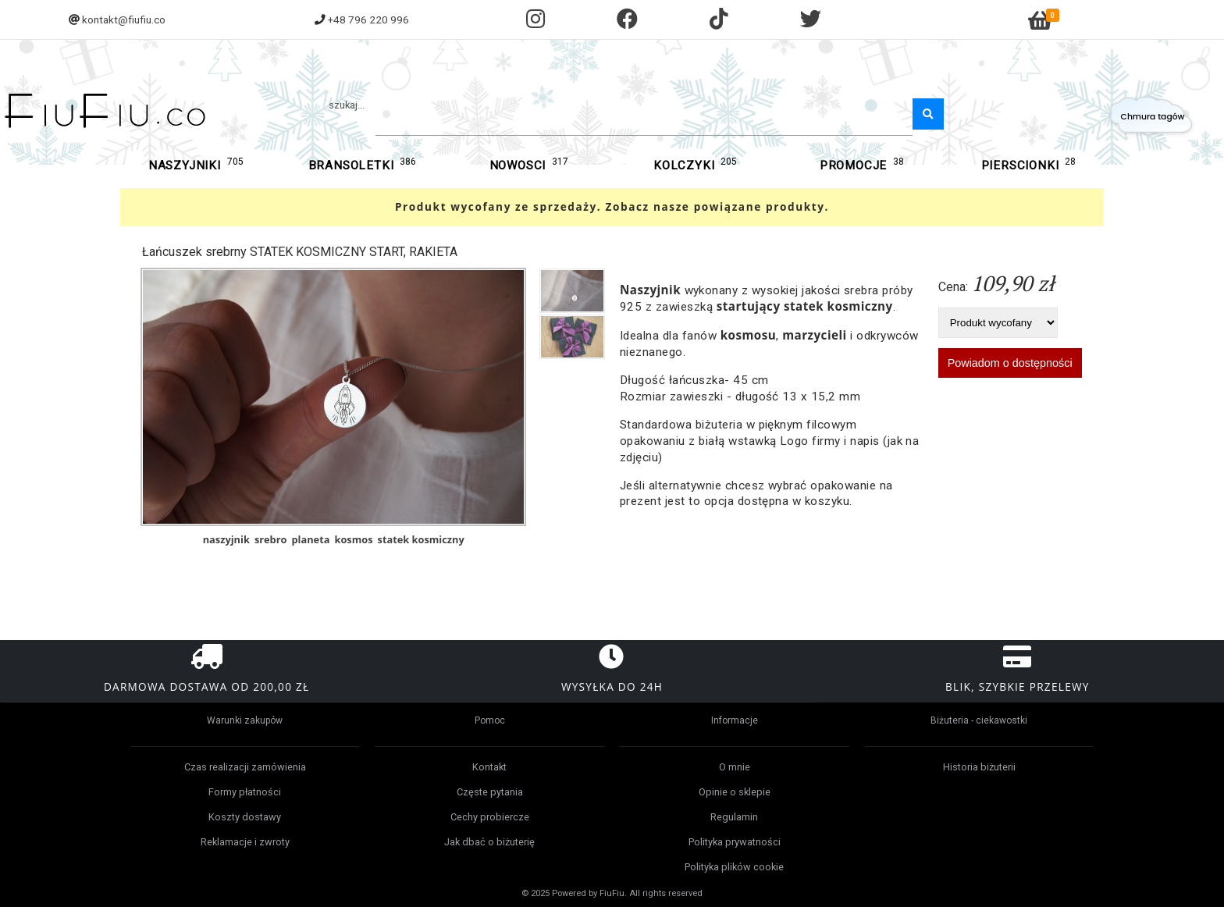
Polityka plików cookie (734, 867)
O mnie (734, 767)
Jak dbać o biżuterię (489, 842)
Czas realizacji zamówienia (245, 767)
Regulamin (734, 817)
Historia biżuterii (979, 767)
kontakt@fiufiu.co (123, 19)
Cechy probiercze (489, 817)
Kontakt (489, 767)
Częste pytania (490, 792)
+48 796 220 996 (368, 19)
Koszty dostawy (244, 817)
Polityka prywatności (734, 842)
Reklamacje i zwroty (245, 842)
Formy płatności (244, 792)
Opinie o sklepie (734, 792)
